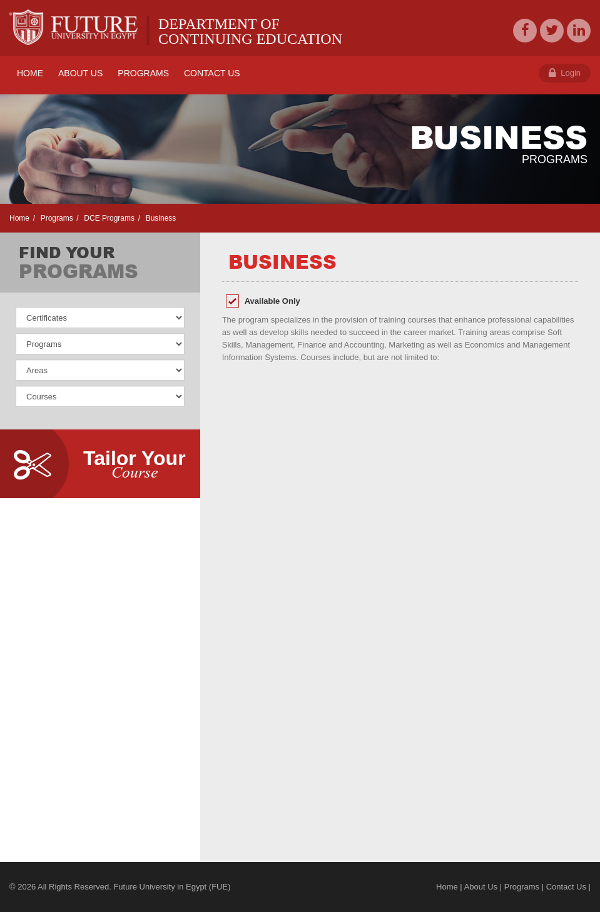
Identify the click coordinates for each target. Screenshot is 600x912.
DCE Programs (108, 218)
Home (19, 218)
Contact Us (566, 886)
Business (159, 218)
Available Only (272, 301)
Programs (55, 218)
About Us (480, 886)
